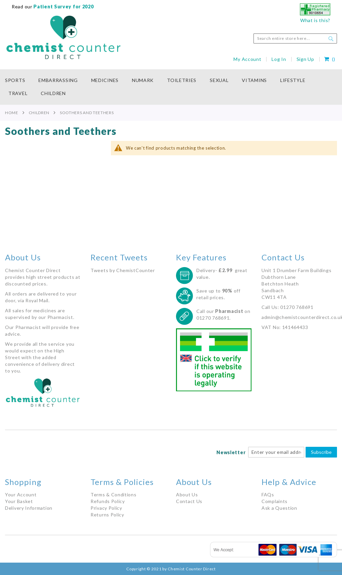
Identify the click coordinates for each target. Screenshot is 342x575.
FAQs (268, 494)
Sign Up (305, 59)
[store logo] (63, 37)
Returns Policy (107, 514)
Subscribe (321, 452)
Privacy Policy (106, 508)
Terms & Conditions (114, 494)
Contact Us (189, 501)
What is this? (315, 20)
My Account (247, 59)
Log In (279, 59)
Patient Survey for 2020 (63, 6)
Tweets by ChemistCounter (123, 270)
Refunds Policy (108, 501)
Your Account (20, 494)
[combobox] (295, 38)
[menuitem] (18, 80)
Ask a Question (279, 508)
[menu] (171, 87)
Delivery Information (28, 508)
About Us (187, 494)
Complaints (275, 501)
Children (39, 112)
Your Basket (19, 501)
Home (11, 112)
